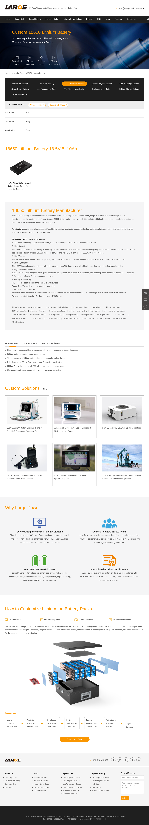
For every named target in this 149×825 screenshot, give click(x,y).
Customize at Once (74, 739)
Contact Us (9, 787)
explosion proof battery (116, 311)
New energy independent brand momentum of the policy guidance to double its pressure (43, 350)
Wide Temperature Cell (71, 790)
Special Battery (35, 19)
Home (7, 19)
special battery (50, 307)
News (108, 19)
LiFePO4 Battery (47, 84)
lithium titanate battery (98, 311)
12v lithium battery (87, 318)
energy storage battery (81, 307)
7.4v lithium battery (19, 318)
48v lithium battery (18, 322)
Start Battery (96, 787)
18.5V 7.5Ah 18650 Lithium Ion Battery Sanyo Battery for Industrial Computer (20, 186)
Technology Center (41, 781)
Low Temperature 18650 (71, 777)
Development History (12, 781)
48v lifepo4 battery (103, 315)
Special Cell (19, 19)
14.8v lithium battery (53, 318)
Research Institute (40, 777)
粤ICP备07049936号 (98, 819)
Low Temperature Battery (47, 89)
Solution (89, 19)
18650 (28, 113)
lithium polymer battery (113, 307)
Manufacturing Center (42, 784)
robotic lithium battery (19, 315)
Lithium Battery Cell (20, 94)
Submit (124, 798)
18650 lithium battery (19, 311)
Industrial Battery (52, 19)
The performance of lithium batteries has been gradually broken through (36, 358)
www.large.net (85, 819)
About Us (118, 19)
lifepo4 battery (97, 307)
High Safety (96, 784)
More (45, 389)
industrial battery (64, 307)
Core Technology (40, 790)
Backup (29, 130)
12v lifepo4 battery (55, 315)
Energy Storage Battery (129, 84)
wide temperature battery (78, 311)
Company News (11, 784)
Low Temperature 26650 (71, 781)
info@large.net (126, 8)
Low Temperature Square (72, 784)
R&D (99, 19)
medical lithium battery (38, 315)
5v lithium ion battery (70, 318)
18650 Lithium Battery (36, 73)
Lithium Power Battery (73, 19)
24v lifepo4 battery (71, 315)
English (140, 8)
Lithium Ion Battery (20, 84)
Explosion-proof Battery (101, 89)
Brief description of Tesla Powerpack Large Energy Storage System (34, 362)
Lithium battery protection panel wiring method (26, 354)
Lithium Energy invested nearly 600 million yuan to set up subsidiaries (35, 366)
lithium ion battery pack (38, 311)
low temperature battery (57, 311)
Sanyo (28, 122)
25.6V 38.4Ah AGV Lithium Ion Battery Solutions (121, 428)
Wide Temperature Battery (74, 89)
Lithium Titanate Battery (129, 89)
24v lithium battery (103, 318)
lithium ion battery (18, 307)
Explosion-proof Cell (70, 794)
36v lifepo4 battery (87, 315)
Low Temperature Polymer (72, 787)
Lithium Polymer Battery (102, 84)
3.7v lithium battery (120, 315)
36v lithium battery (119, 318)
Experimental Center (41, 787)
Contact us (131, 19)
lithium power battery (35, 307)
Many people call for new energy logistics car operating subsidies (34, 370)
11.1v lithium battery (35, 318)
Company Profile (11, 777)
